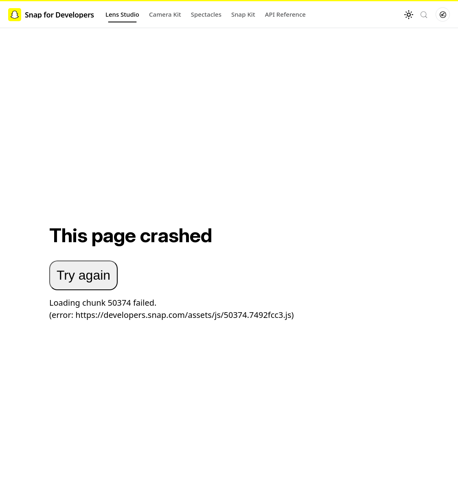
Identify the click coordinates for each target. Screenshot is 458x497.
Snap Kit (243, 14)
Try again (83, 275)
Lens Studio (122, 14)
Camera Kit (165, 14)
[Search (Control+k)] (424, 14)
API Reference (285, 14)
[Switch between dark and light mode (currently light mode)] (408, 14)
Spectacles (206, 14)
